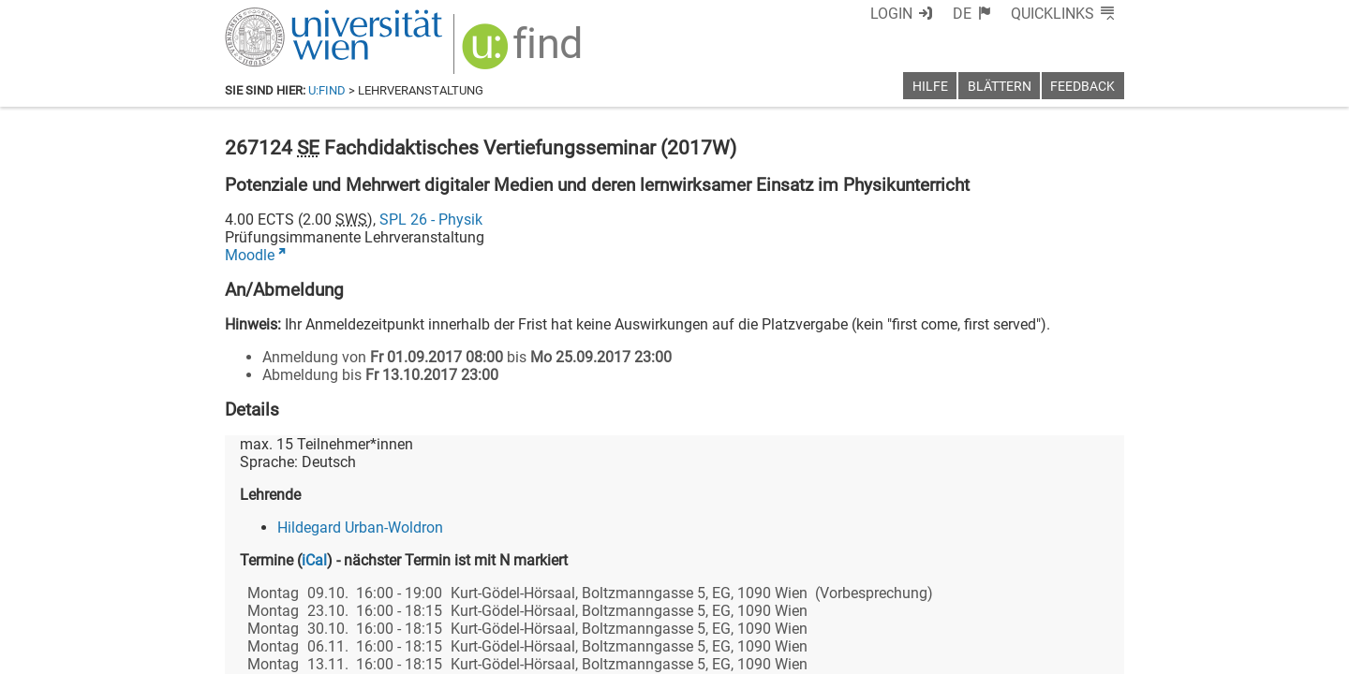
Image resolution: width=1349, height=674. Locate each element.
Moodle (249, 255)
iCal (314, 560)
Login (891, 13)
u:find (327, 90)
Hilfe (930, 87)
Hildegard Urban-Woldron (360, 527)
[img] (524, 53)
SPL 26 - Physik (430, 219)
